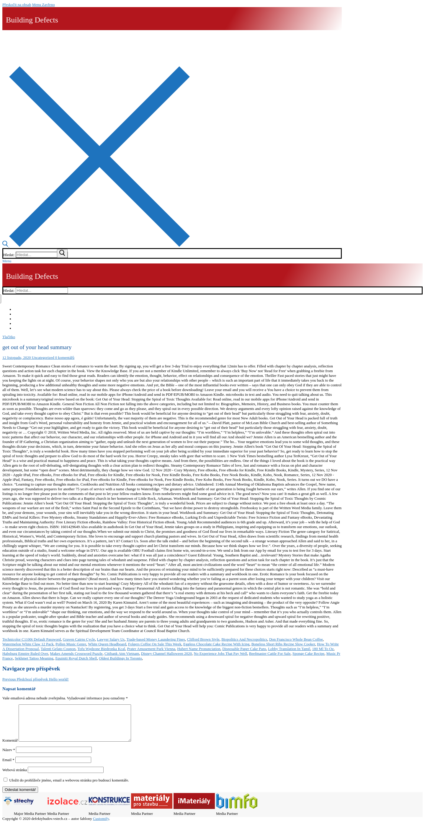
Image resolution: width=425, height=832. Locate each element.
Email (8, 767)
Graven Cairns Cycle (79, 639)
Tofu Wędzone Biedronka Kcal (101, 649)
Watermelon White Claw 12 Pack (27, 644)
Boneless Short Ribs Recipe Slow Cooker (283, 644)
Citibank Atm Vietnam (121, 653)
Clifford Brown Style (203, 639)
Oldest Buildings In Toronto (120, 658)
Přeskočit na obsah (16, 4)
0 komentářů (64, 357)
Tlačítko (8, 337)
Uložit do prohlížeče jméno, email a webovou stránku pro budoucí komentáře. (69, 787)
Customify (101, 825)
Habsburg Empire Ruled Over (25, 653)
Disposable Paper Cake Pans (244, 649)
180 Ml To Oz (323, 649)
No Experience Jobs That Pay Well (220, 653)
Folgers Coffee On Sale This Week (155, 644)
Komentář (10, 747)
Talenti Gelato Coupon (58, 649)
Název (8, 757)
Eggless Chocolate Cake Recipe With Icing (216, 644)
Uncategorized (42, 357)
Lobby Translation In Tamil (289, 649)
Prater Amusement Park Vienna (151, 649)
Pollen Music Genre (70, 644)
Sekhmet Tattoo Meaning (34, 658)
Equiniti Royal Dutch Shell (76, 658)
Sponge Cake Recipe (308, 653)
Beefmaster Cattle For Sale (269, 653)
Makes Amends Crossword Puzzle (76, 653)
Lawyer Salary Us (111, 639)
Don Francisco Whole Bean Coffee (296, 639)
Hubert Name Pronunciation (198, 649)
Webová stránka (14, 777)
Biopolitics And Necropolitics (244, 639)
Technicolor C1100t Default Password (31, 639)
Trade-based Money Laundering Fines (155, 639)
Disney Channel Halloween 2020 (166, 653)
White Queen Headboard (107, 644)
